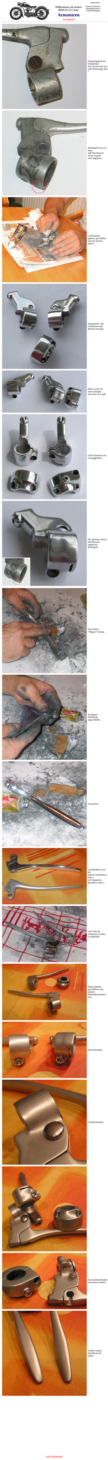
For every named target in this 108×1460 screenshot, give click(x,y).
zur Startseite (69, 19)
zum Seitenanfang (54, 1456)
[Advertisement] (53, 1426)
